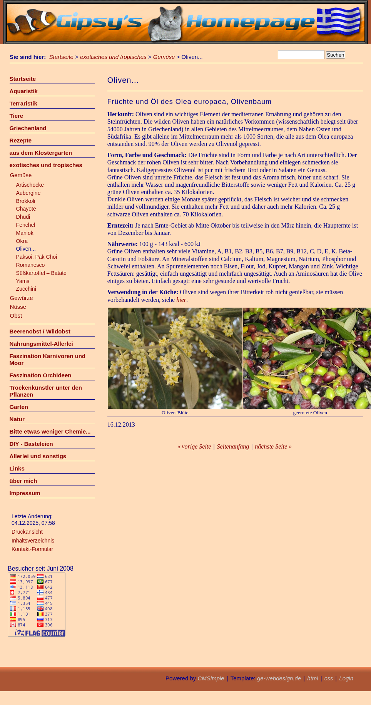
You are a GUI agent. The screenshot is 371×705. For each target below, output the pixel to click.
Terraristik (23, 103)
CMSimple (210, 678)
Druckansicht (27, 532)
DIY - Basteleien (31, 443)
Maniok (24, 233)
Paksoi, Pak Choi (36, 257)
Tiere (16, 115)
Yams (23, 281)
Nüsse (18, 306)
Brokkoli (25, 201)
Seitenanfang (233, 446)
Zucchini (26, 289)
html (312, 678)
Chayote (26, 209)
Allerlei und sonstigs (38, 456)
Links (17, 468)
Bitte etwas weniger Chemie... (50, 431)
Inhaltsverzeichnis (33, 541)
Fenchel (25, 225)
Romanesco (30, 265)
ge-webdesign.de (279, 678)
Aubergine (28, 193)
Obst (16, 315)
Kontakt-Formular (32, 549)
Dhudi (23, 217)
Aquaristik (24, 91)
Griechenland (28, 128)
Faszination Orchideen (41, 375)
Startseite (61, 57)
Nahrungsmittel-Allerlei (41, 343)
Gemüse (164, 57)
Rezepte (21, 140)
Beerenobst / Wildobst (40, 331)
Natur (17, 419)
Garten (19, 407)
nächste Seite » (273, 446)
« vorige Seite (194, 446)
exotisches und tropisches (113, 57)
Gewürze (21, 298)
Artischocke (30, 185)
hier (181, 299)
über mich (23, 480)
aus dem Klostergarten (41, 152)
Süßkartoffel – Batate (41, 273)
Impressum (25, 493)
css (328, 678)
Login (346, 678)
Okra (22, 241)
